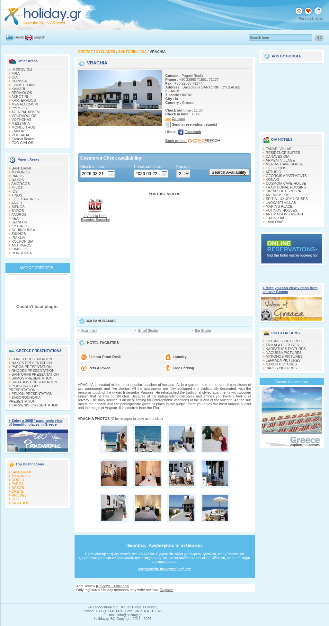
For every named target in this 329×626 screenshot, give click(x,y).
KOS (15, 499)
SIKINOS (19, 234)
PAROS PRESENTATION (32, 367)
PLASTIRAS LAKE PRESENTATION (25, 388)
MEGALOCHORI (25, 104)
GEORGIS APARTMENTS (286, 176)
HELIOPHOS (276, 168)
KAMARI (18, 89)
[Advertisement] (292, 95)
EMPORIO (20, 131)
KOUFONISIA (22, 241)
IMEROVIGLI (22, 69)
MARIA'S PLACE (279, 206)
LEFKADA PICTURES (283, 360)
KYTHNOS (20, 226)
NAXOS (18, 180)
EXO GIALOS (22, 143)
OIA (15, 77)
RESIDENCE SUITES (283, 152)
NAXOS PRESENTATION (32, 363)
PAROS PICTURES (281, 368)
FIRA (16, 73)
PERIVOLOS (22, 93)
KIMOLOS (20, 249)
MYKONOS (21, 172)
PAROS (18, 176)
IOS (15, 191)
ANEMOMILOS (277, 195)
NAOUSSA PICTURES (284, 353)
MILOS (17, 187)
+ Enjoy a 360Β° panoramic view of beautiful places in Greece (36, 422)
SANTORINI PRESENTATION (35, 374)
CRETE (17, 491)
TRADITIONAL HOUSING (286, 187)
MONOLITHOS (23, 127)
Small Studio (148, 330)
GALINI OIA (275, 218)
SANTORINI (21, 168)
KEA (15, 218)
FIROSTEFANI (23, 85)
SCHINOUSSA (23, 230)
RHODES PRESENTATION (33, 370)
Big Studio (203, 330)
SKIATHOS (20, 503)
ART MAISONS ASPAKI (284, 214)
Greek (19, 37)
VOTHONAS (21, 119)
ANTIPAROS (21, 245)
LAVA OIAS (274, 222)
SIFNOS (18, 207)
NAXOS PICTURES (281, 364)
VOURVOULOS (24, 116)
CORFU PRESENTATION (32, 359)
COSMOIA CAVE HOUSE (286, 183)
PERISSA (19, 81)
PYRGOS (19, 108)
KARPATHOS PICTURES (286, 349)
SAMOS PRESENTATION (32, 378)
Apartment (89, 330)
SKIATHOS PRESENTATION (34, 382)
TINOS (17, 195)
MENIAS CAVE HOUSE (284, 164)
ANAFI (16, 203)
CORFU (18, 480)
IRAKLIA (18, 237)
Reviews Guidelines (112, 586)
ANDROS (18, 214)
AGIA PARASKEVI (25, 112)
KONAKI (272, 179)
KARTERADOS (24, 100)
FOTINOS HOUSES (281, 210)
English (39, 37)
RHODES (19, 495)
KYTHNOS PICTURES (284, 341)
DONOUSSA (22, 253)
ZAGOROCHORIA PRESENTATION (24, 399)
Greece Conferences (291, 382)
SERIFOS (19, 222)
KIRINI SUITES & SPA (283, 191)
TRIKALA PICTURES (282, 345)
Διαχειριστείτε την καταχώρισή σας (164, 569)
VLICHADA (20, 135)
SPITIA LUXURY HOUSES (287, 199)
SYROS (18, 211)
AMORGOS (20, 184)
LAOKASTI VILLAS (281, 202)
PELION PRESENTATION (32, 394)
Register (166, 590)
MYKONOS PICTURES (284, 356)
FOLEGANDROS (25, 199)
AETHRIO (273, 172)
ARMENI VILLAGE (280, 160)
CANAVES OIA (277, 156)
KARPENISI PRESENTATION (35, 405)
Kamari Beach (23, 139)
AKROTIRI (19, 96)
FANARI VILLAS (278, 149)
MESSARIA (21, 123)
